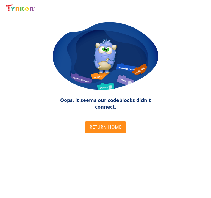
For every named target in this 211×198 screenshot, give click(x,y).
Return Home (105, 127)
